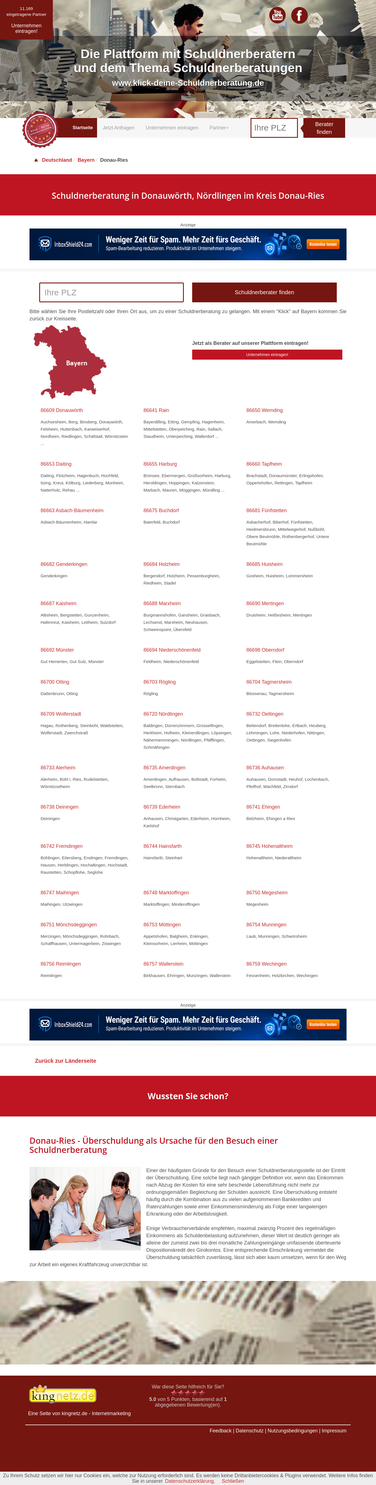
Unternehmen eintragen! (267, 354)
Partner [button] (219, 128)
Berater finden (324, 128)
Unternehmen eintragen (172, 128)
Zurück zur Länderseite (65, 1061)
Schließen (233, 1481)
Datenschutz (249, 1431)
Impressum (334, 1431)
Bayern (86, 160)
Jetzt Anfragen (119, 128)
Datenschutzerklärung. (190, 1481)
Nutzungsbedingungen (293, 1431)
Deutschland (53, 160)
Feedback (221, 1431)
